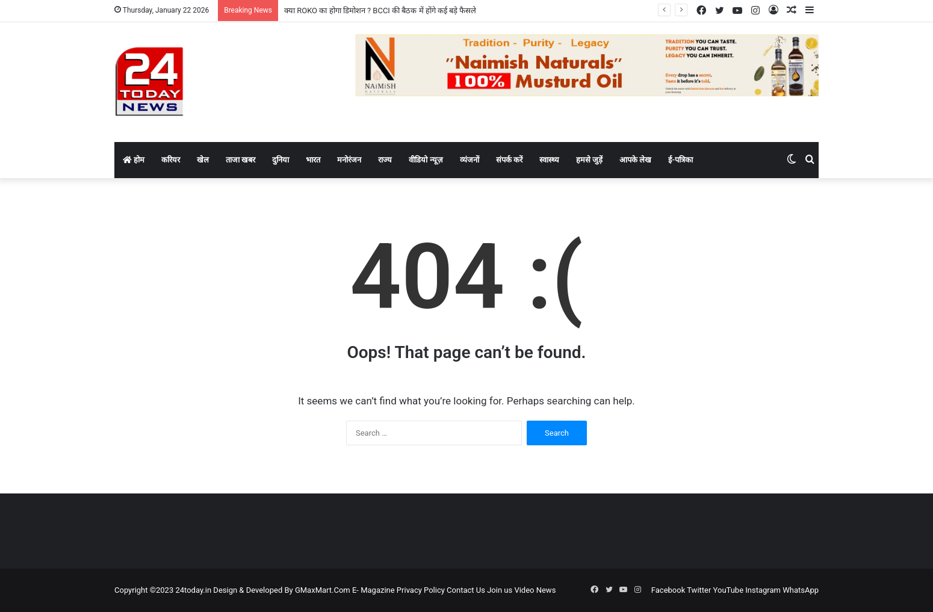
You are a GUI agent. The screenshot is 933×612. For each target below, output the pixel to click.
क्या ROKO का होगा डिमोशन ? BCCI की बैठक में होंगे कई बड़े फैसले (380, 10)
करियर (170, 159)
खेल (203, 159)
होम (133, 159)
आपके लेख (635, 159)
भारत (313, 159)
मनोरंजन (349, 159)
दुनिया (280, 159)
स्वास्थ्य (549, 159)
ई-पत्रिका (680, 159)
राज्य (385, 159)
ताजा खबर (240, 159)
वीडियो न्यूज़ (425, 159)
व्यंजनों (469, 159)
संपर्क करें (509, 159)
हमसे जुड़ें (589, 159)
